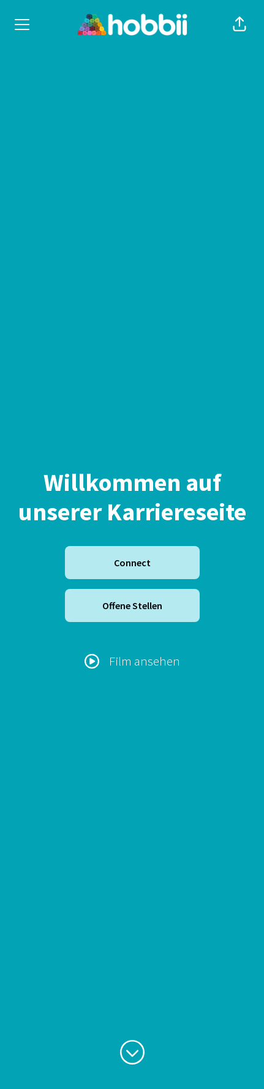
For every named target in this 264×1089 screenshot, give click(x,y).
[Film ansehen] (132, 661)
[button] (239, 24)
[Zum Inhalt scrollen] (132, 1052)
